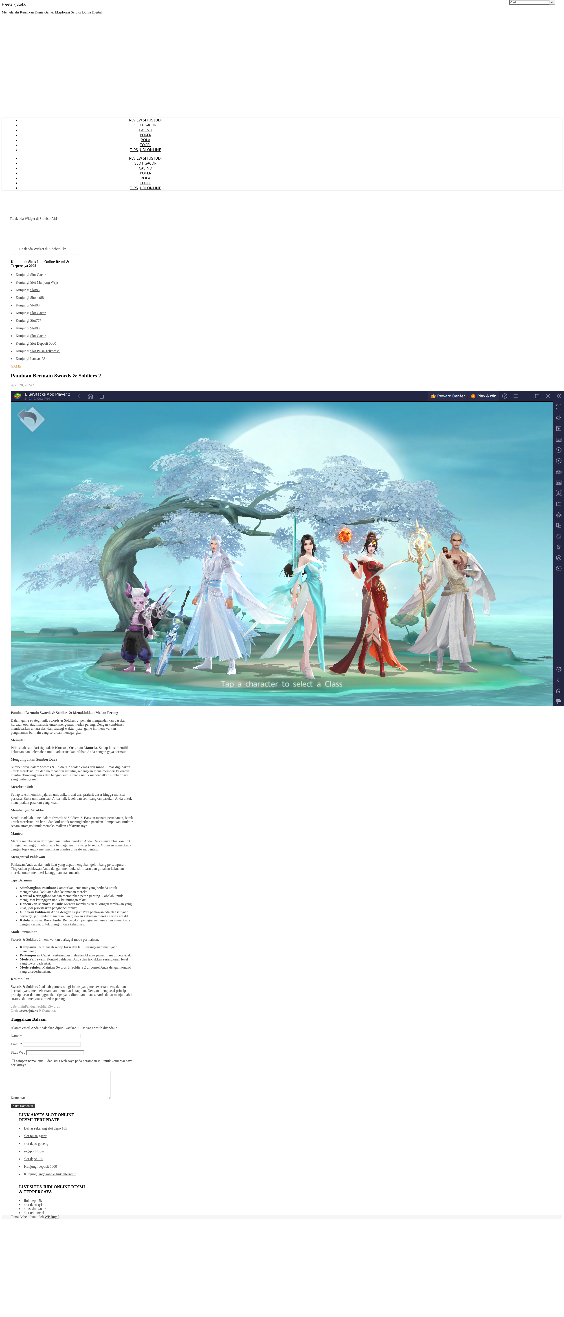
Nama (16, 1036)
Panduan (31, 1006)
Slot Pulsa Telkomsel (45, 351)
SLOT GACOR (145, 125)
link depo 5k (33, 1206)
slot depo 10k (57, 1134)
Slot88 (35, 290)
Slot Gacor (38, 275)
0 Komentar (47, 1010)
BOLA (145, 139)
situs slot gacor (35, 1214)
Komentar (18, 1103)
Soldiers (43, 1006)
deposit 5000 (47, 1172)
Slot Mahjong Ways (44, 282)
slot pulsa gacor (35, 1141)
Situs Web (18, 1052)
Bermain (19, 1006)
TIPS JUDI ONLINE (145, 149)
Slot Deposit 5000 (43, 343)
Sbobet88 (37, 298)
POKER (145, 134)
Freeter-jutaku (14, 4)
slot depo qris (33, 1210)
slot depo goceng (36, 1149)
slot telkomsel (34, 1218)
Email (16, 1044)
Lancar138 (37, 359)
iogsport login (34, 1156)
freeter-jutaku (28, 1010)
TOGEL (145, 144)
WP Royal (52, 1222)
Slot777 (35, 320)
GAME (16, 366)
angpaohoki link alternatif (56, 1179)
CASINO (145, 130)
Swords (54, 1006)
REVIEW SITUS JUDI (145, 120)
